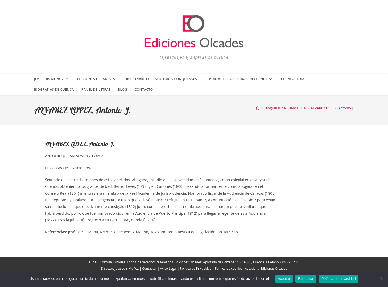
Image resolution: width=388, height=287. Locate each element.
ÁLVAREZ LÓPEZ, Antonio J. (332, 108)
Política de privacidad (338, 279)
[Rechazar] (381, 278)
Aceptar (284, 279)
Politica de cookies (228, 268)
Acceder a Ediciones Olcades (266, 268)
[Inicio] (257, 108)
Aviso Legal (168, 268)
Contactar (149, 268)
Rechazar (305, 279)
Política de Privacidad (195, 268)
